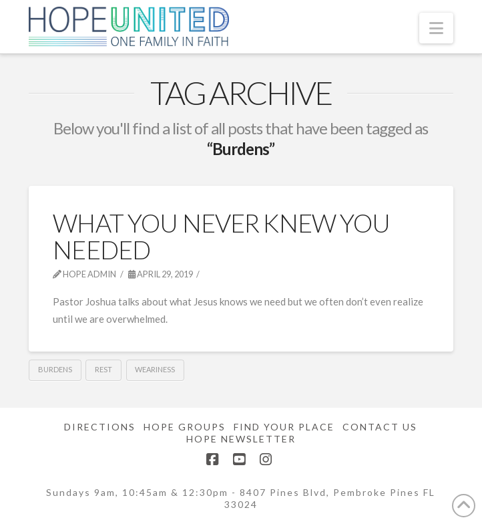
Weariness (155, 369)
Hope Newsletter (241, 438)
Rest (103, 369)
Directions (100, 426)
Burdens (55, 369)
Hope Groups (185, 426)
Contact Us (379, 426)
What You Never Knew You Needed (221, 236)
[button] (436, 28)
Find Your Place (284, 426)
